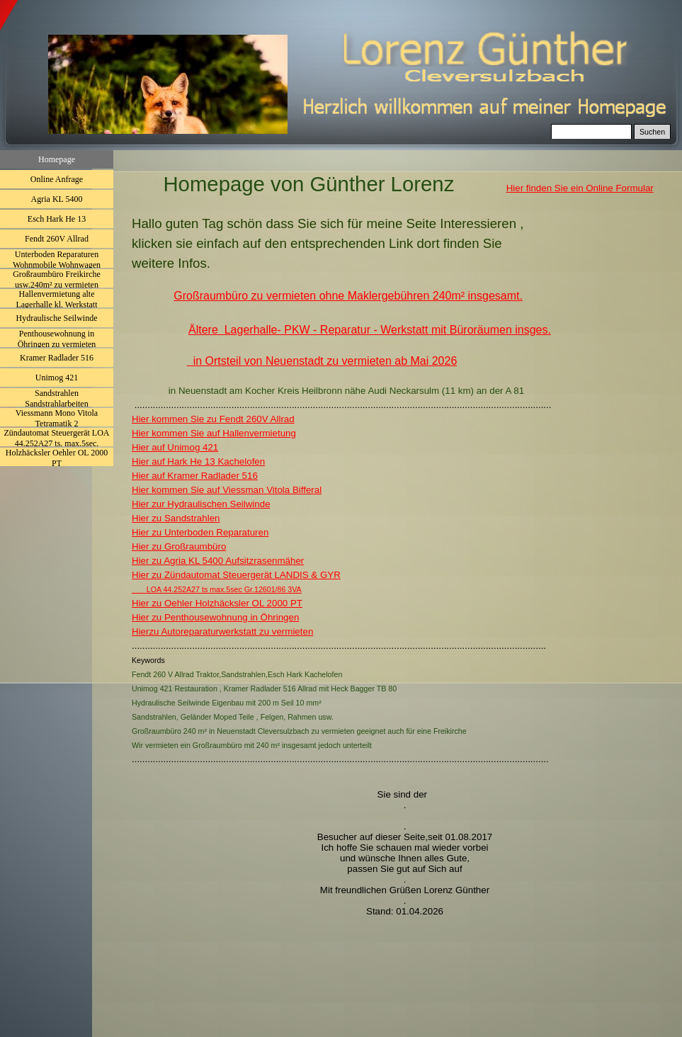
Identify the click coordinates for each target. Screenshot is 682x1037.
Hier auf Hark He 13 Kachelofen (198, 461)
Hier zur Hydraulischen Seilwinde (201, 504)
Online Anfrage (56, 179)
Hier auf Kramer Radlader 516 (195, 475)
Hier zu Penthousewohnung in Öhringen (215, 617)
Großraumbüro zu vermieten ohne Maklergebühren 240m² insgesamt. (348, 296)
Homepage (56, 159)
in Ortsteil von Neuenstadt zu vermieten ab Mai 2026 (322, 361)
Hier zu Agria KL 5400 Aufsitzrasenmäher (218, 560)
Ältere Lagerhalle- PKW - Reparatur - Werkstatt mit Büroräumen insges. (369, 330)
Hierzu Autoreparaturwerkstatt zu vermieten (222, 631)
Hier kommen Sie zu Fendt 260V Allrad (213, 419)
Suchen (652, 132)
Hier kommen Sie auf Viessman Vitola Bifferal (227, 489)
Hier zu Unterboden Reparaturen (200, 532)
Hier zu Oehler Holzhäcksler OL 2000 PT (217, 603)
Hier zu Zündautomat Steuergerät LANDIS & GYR (236, 575)
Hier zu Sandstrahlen (176, 518)
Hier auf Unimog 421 (175, 447)
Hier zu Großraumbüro (179, 546)
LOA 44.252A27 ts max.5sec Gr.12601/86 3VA (217, 589)
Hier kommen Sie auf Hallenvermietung (214, 433)
